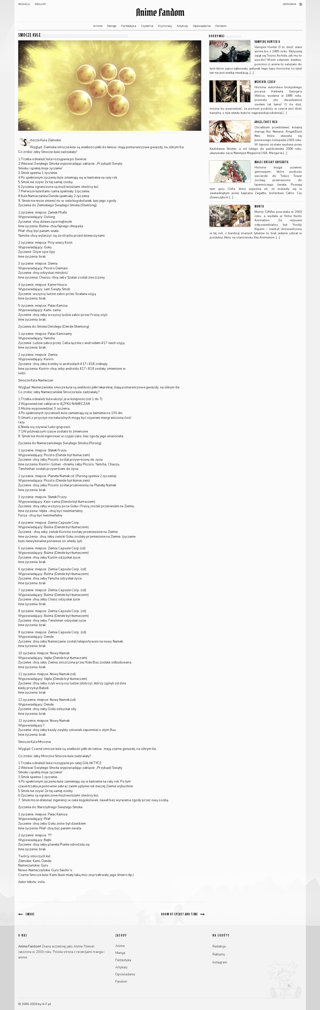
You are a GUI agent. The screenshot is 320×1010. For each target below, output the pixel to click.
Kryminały (165, 26)
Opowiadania (202, 26)
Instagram (289, 4)
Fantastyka (128, 26)
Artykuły (182, 26)
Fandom (221, 26)
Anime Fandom (160, 12)
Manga (112, 26)
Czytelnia (147, 26)
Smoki (30, 914)
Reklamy (40, 4)
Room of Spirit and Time (179, 914)
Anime (97, 26)
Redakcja (24, 4)
